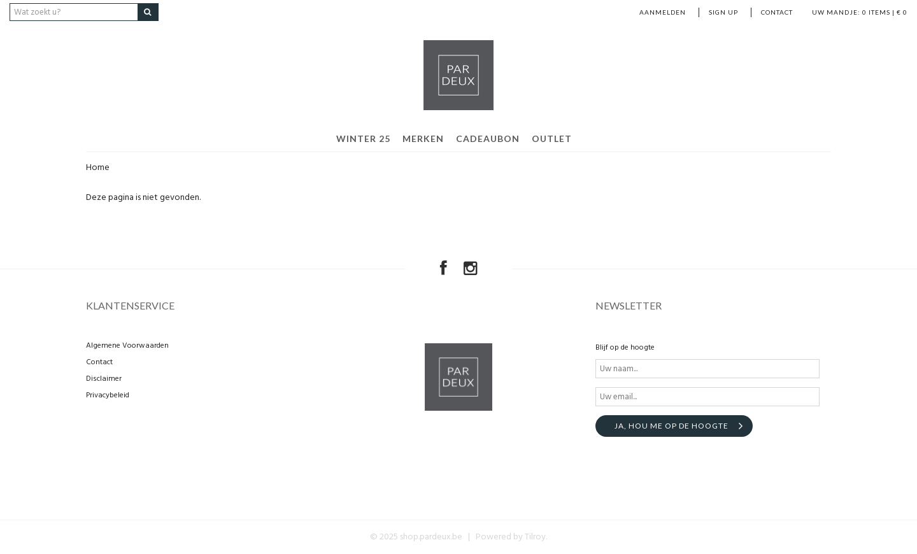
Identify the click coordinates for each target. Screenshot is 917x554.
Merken (423, 138)
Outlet (552, 138)
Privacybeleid (107, 395)
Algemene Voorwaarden (127, 345)
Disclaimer (104, 379)
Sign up (723, 12)
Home (98, 167)
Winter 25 (363, 138)
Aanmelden (662, 12)
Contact (777, 12)
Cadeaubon (488, 138)
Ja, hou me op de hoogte (672, 425)
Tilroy (535, 537)
